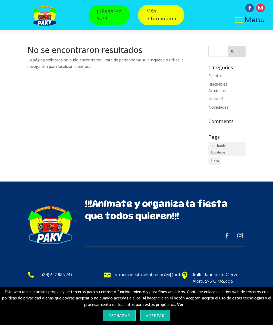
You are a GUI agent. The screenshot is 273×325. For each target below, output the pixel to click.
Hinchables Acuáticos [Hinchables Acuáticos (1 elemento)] (219, 149)
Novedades (218, 107)
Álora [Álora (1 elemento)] (215, 161)
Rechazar (119, 315)
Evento (214, 75)
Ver (180, 304)
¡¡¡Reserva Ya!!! (109, 15)
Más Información (161, 15)
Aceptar (155, 315)
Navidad (215, 98)
